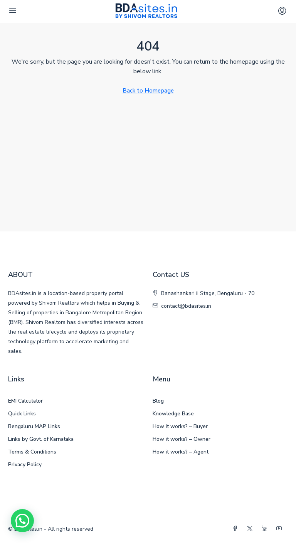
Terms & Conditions (32, 451)
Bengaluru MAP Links (34, 426)
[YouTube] (280, 529)
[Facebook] (236, 529)
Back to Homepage (148, 90)
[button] (22, 520)
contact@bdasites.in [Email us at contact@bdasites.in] (186, 306)
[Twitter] (251, 529)
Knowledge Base (173, 413)
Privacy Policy (25, 464)
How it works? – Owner (181, 439)
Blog (158, 401)
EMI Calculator (25, 401)
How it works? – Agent (181, 451)
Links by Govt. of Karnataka (41, 439)
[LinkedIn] (266, 529)
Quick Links (22, 413)
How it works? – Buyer (180, 426)
